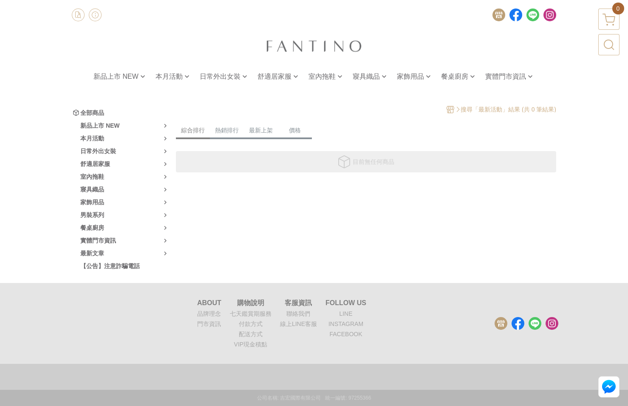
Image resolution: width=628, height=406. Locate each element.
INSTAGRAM (345, 324)
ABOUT (209, 303)
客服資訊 (298, 303)
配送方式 (251, 334)
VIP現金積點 (251, 344)
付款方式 (251, 324)
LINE (345, 314)
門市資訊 (209, 324)
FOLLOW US (345, 303)
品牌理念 (209, 314)
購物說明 (250, 303)
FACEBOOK (345, 334)
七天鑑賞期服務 (251, 314)
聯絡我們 (298, 314)
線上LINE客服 (298, 324)
